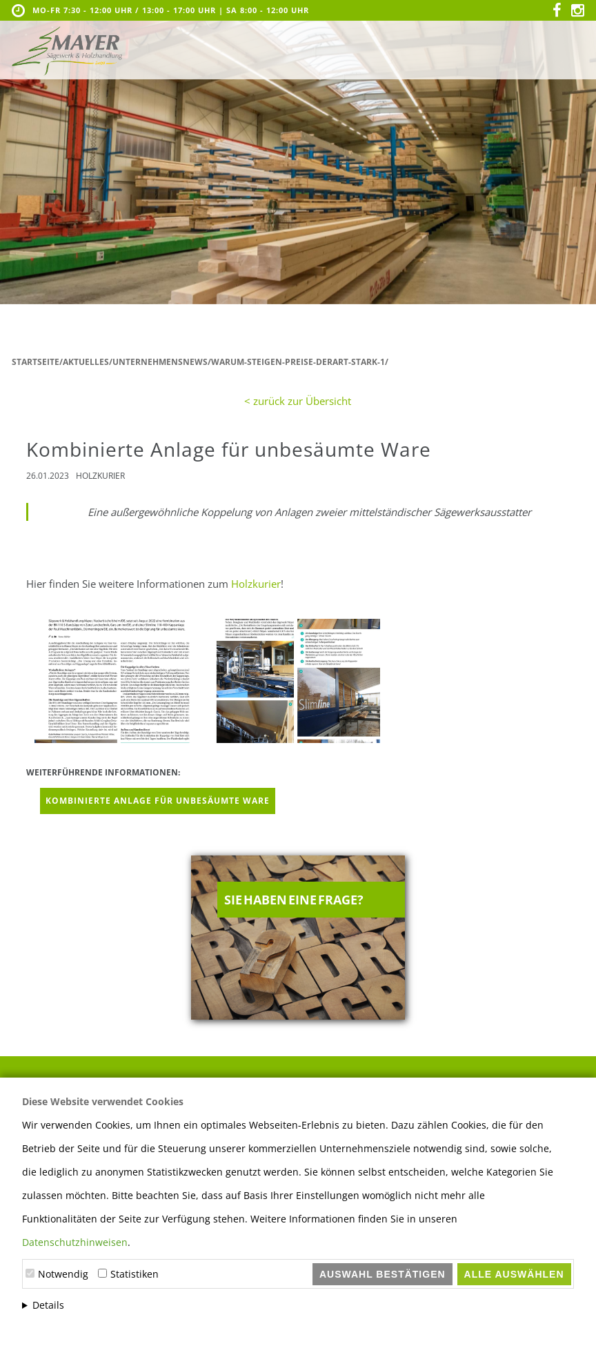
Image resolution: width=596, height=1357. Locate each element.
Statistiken (134, 1273)
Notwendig (63, 1273)
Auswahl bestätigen (382, 1274)
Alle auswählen (514, 1274)
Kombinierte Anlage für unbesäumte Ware (158, 800)
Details (48, 1304)
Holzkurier (256, 584)
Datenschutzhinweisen (75, 1242)
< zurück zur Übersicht (297, 401)
